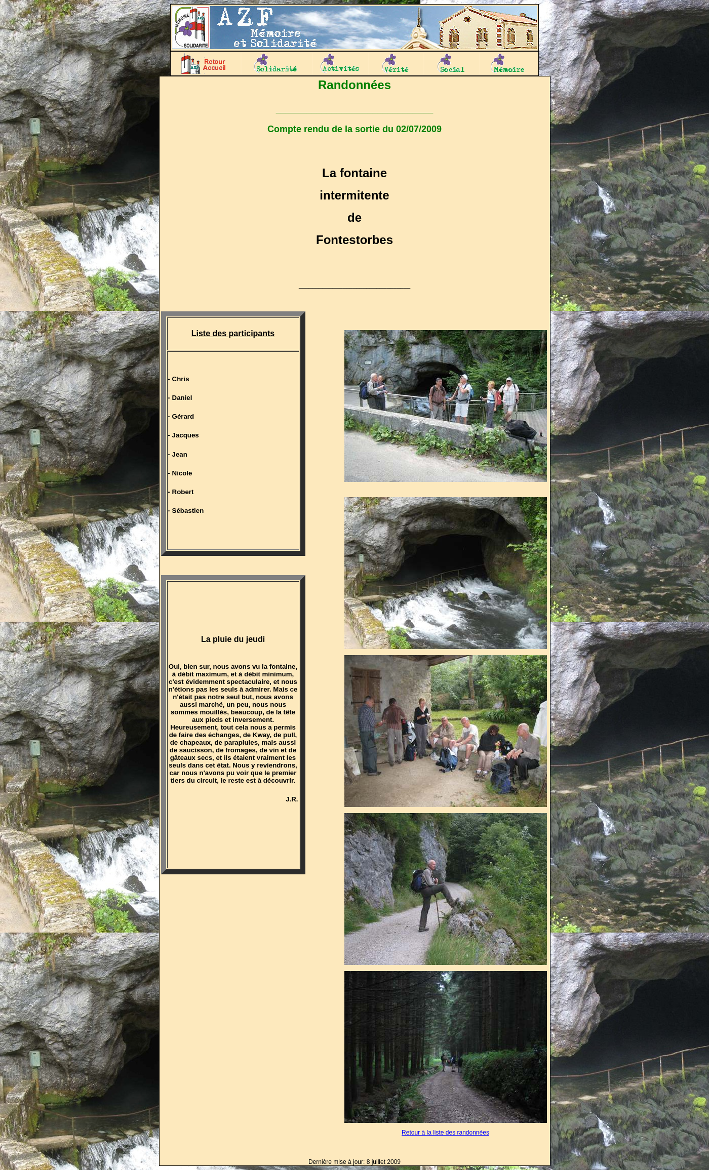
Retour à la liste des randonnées (445, 1132)
